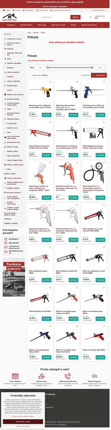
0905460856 (63, 6)
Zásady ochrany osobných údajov (68, 422)
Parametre (99, 75)
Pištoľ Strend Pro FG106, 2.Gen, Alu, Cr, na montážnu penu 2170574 (65, 107)
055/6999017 (54, 6)
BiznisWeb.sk (61, 425)
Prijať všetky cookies (23, 422)
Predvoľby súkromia (49, 422)
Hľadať (75, 17)
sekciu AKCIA (77, 2)
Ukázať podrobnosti (23, 426)
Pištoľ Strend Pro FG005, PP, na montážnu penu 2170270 (40, 106)
